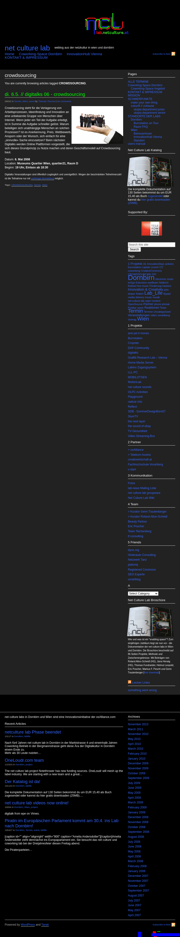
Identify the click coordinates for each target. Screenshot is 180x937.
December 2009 (138, 763)
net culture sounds (139, 387)
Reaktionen (151, 307)
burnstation (134, 267)
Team (163, 307)
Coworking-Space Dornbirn (40, 54)
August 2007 (136, 895)
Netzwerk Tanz (137, 559)
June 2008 (134, 846)
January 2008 (136, 871)
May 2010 (134, 739)
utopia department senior (149, 112)
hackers (166, 285)
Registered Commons (142, 569)
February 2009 (137, 807)
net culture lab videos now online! (37, 802)
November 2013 (138, 724)
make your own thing (144, 102)
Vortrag (132, 319)
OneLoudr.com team (24, 760)
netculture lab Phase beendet (33, 732)
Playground (135, 396)
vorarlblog (134, 579)
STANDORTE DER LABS (144, 116)
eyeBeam (153, 282)
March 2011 (135, 729)
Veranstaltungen (139, 315)
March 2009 (135, 802)
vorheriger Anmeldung (42, 178)
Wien (24, 101)
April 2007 (134, 915)
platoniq (133, 564)
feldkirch (164, 282)
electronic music (164, 279)
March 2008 (135, 861)
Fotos (131, 483)
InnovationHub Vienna (84, 54)
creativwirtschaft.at (140, 459)
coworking (134, 270)
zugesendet (155, 196)
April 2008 (134, 856)
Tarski (45, 924)
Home (9, 54)
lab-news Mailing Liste (142, 488)
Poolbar (132, 307)
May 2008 (134, 851)
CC (161, 267)
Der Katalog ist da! (22, 781)
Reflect (132, 406)
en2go (131, 282)
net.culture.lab (136, 300)
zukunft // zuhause (142, 106)
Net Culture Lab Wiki (141, 498)
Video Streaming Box (141, 436)
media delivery (136, 297)
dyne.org (133, 550)
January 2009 (136, 812)
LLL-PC (133, 372)
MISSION (134, 95)
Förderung (155, 285)
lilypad (167, 293)
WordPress (28, 924)
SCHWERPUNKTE (140, 99)
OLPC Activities (138, 392)
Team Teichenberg (139, 531)
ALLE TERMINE (138, 81)
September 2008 (138, 831)
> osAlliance (136, 449)
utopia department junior (149, 109)
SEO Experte (136, 574)
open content (152, 300)
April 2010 (134, 744)
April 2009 (134, 797)
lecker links (141, 682)
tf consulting (135, 536)
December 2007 (138, 876)
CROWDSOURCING (22, 185)
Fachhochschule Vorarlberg (145, 464)
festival (132, 285)
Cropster (133, 343)
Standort (139, 140)
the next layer (136, 421)
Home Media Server (140, 362)
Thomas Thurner (46, 101)
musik (156, 297)
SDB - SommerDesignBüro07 (147, 411)
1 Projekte (135, 264)
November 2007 (138, 881)
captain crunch (150, 267)
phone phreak (162, 304)
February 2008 (137, 866)
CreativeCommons (151, 270)
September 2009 (138, 778)
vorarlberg (164, 315)
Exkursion (141, 282)
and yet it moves (138, 333)
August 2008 (136, 836)
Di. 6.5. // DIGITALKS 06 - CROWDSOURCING (45, 94)
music (148, 297)
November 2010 (138, 734)
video (154, 315)
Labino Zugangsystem (142, 367)
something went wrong (142, 690)
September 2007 (138, 890)
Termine (148, 311)
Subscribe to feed (162, 54)
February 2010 (137, 753)
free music (143, 285)
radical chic (135, 401)
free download (151, 672)
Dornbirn (136, 119)
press (140, 307)
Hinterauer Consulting (142, 555)
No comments (64, 101)
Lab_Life (153, 293)
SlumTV (133, 416)
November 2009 (138, 768)
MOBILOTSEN (137, 377)
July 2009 (134, 783)
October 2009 (136, 773)
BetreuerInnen (143, 133)
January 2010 (136, 758)
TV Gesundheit (137, 431)
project (29, 764)
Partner (148, 304)
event (32, 101)
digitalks (133, 352)
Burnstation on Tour (146, 123)
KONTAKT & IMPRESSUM (26, 57)
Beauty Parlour (137, 521)
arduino (169, 263)
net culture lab (27, 48)
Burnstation (135, 338)
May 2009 (134, 792)
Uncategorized (162, 311)
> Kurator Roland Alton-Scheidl (147, 516)
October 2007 (136, 885)
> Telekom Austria (139, 454)
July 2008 (134, 841)
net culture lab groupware (144, 493)
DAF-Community (138, 348)
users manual (136, 143)
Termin (17, 101)
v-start (132, 469)
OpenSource (135, 304)
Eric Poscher (136, 526)
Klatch (140, 293)
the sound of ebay (139, 426)
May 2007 (134, 910)
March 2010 (135, 748)
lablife (27, 736)
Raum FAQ (141, 126)
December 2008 (138, 817)
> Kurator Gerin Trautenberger (147, 511)
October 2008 (136, 827)
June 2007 (134, 905)
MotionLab (134, 382)
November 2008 (138, 822)
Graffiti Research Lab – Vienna (147, 357)
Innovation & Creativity (145, 289)
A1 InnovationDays (153, 263)
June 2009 (134, 787)
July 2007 (134, 900)
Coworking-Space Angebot (148, 88)
